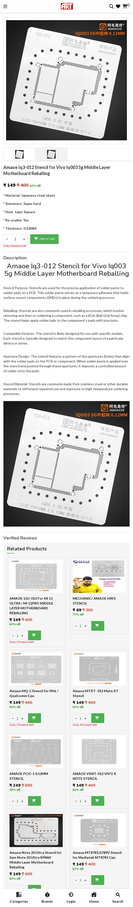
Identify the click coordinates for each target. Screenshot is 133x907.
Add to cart (44, 239)
